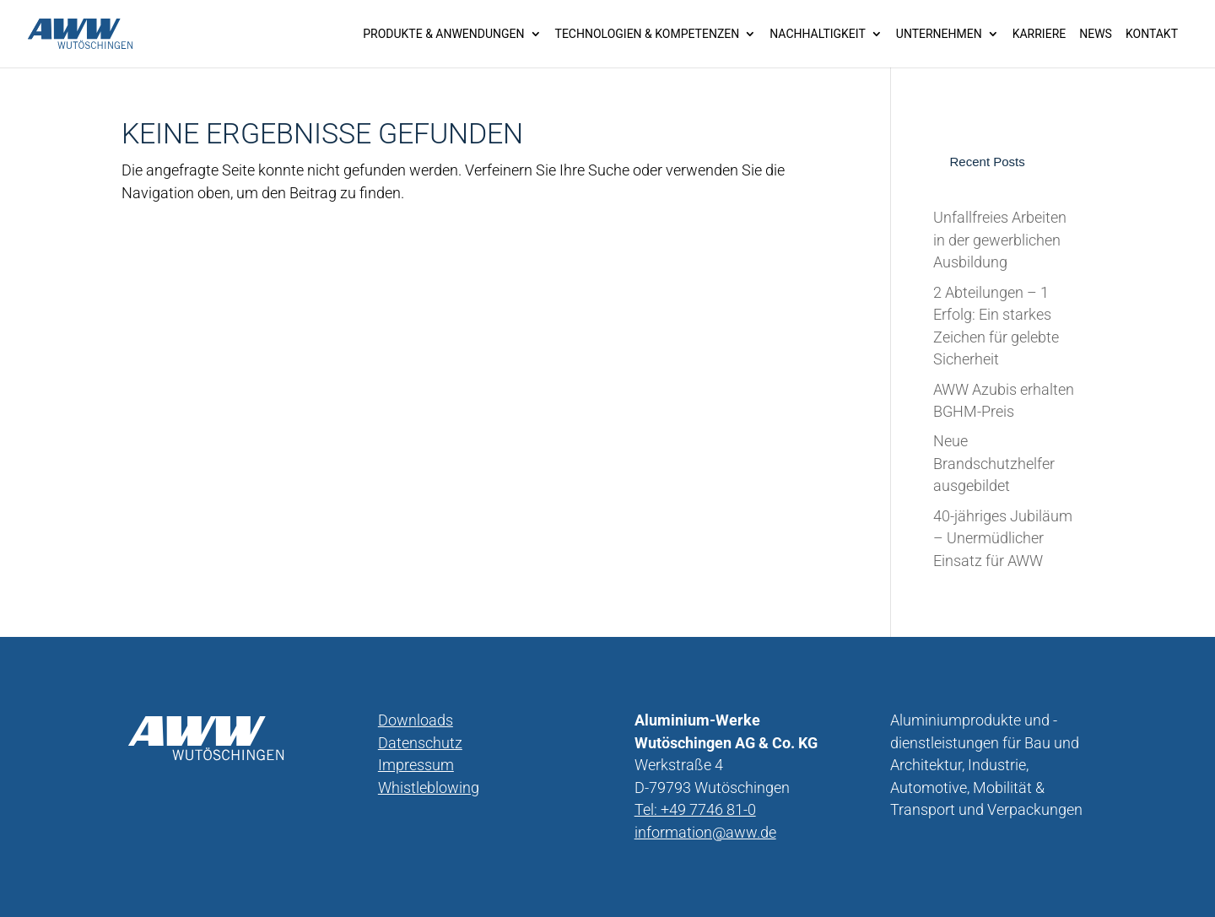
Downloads (415, 720)
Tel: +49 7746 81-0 (695, 809)
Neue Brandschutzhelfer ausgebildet (994, 463)
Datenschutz (420, 743)
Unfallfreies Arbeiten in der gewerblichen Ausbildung (999, 240)
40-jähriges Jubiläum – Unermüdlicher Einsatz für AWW (1002, 538)
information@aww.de (705, 832)
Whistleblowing (428, 787)
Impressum (416, 765)
